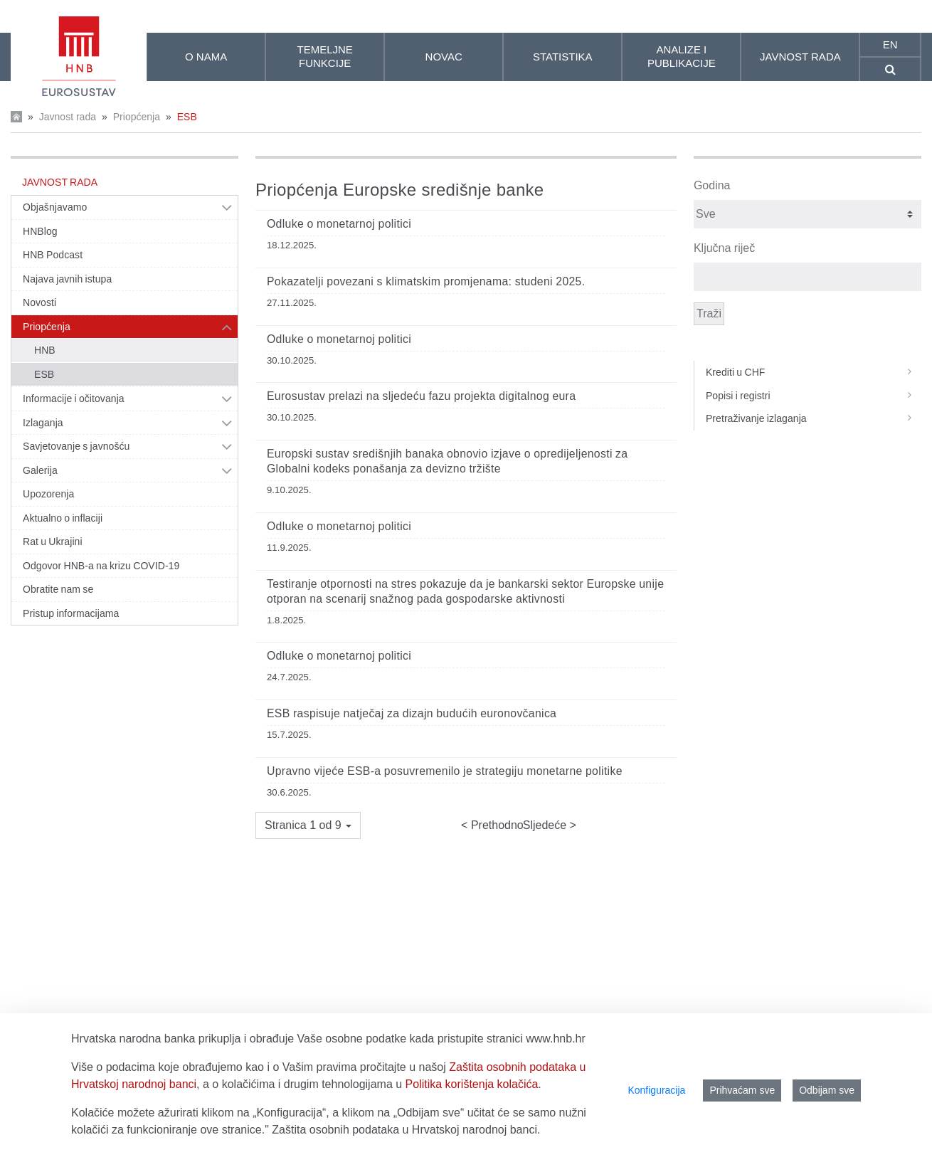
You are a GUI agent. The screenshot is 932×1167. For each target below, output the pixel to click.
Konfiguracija (656, 1090)
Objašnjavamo (55, 207)
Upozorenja (48, 494)
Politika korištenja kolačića (472, 1084)
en (890, 44)
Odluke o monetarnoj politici (339, 224)
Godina (712, 185)
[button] (308, 825)
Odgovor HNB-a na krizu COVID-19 (101, 565)
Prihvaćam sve (742, 1090)
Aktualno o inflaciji (62, 518)
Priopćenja (136, 116)
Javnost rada (67, 116)
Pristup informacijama (71, 613)
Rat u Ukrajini (53, 541)
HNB (44, 350)
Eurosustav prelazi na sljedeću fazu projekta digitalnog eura (421, 396)
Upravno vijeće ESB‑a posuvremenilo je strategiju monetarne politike (445, 771)
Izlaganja (43, 422)
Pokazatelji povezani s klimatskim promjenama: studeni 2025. (426, 281)
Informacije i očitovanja (74, 398)
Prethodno (495, 825)
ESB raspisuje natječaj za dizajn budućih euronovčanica (411, 713)
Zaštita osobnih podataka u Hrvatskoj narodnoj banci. (406, 1130)
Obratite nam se (58, 589)
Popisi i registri (813, 395)
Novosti (39, 302)
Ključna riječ (724, 248)
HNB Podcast (53, 254)
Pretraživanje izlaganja (813, 418)
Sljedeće (546, 825)
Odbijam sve (826, 1090)
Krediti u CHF (813, 372)
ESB (187, 116)
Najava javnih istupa (67, 279)
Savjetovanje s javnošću (76, 446)
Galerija (40, 470)
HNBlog (40, 231)
